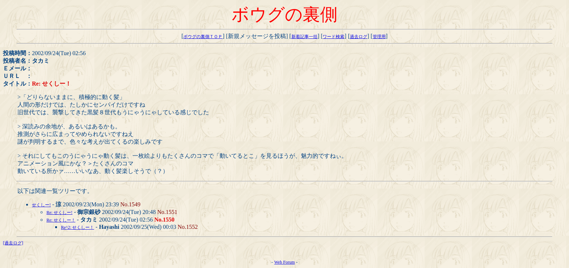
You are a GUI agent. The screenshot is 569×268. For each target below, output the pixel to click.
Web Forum (284, 262)
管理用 (379, 36)
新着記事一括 (304, 36)
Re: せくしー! (59, 212)
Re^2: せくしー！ (77, 227)
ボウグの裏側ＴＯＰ (202, 36)
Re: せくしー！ (60, 220)
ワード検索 (333, 36)
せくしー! (41, 204)
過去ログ (358, 36)
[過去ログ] (13, 243)
